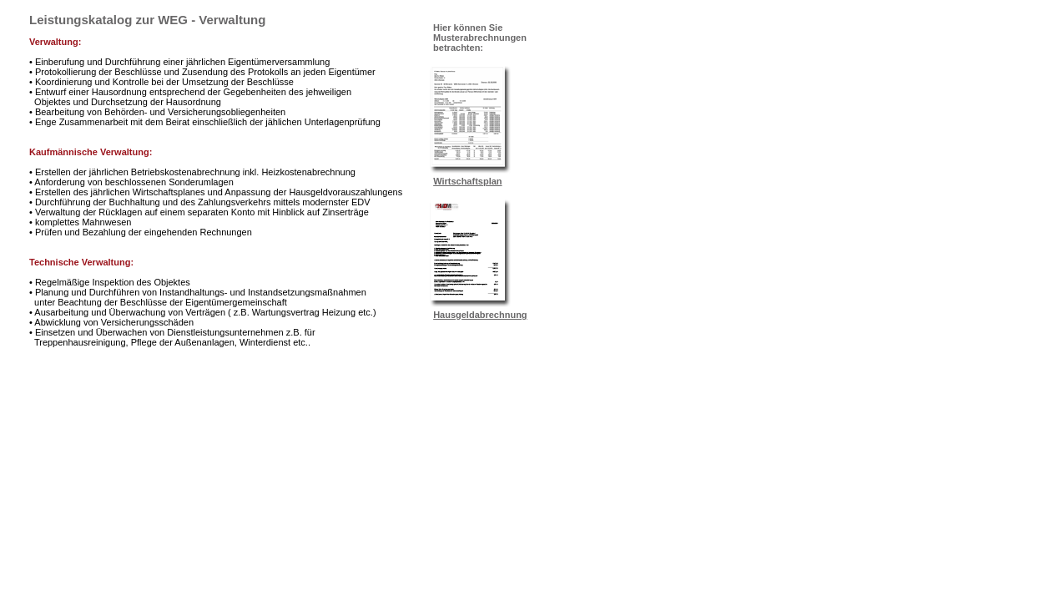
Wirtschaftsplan (467, 181)
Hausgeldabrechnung (480, 315)
